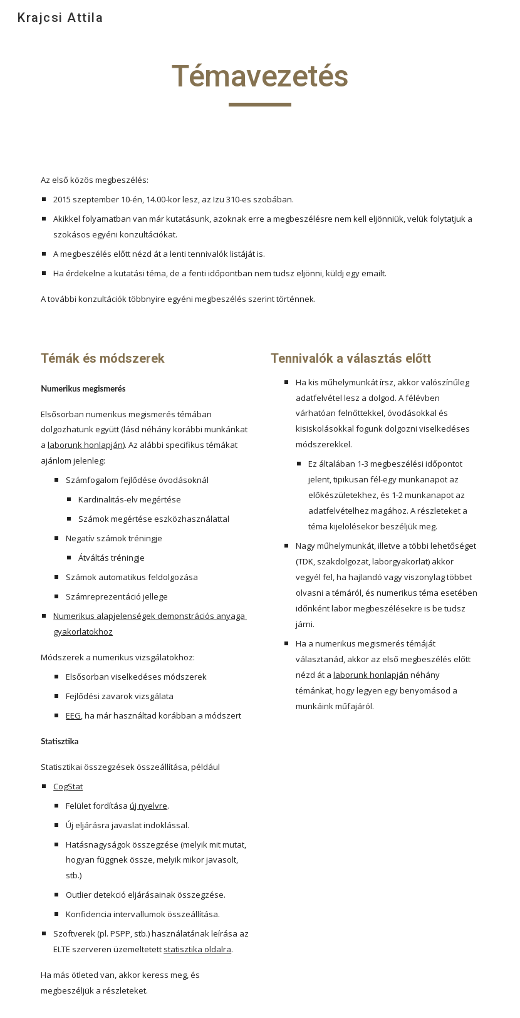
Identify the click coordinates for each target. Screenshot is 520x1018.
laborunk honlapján (85, 444)
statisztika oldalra (197, 949)
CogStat (68, 786)
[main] (260, 82)
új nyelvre (148, 805)
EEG (73, 715)
